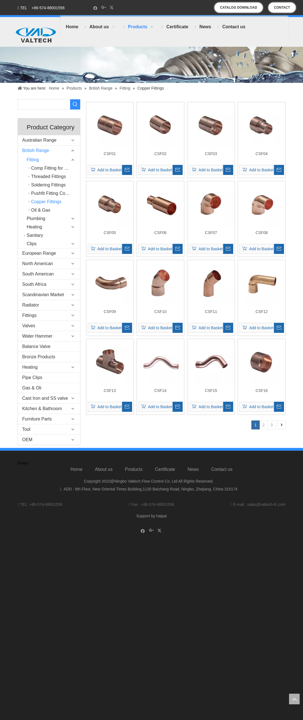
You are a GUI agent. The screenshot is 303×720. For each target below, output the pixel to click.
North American (37, 263)
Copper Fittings (46, 201)
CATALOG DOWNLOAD (238, 8)
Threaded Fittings (48, 176)
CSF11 (211, 311)
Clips (32, 243)
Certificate (165, 469)
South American (38, 274)
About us (104, 469)
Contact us (221, 469)
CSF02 (160, 153)
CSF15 (211, 390)
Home (77, 469)
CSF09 (110, 311)
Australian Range (39, 140)
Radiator (30, 305)
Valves (28, 325)
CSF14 (160, 390)
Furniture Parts (37, 419)
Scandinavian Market (43, 294)
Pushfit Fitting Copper (52, 193)
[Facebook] (95, 7)
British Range (35, 150)
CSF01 (110, 153)
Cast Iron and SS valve (45, 398)
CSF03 (211, 153)
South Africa (34, 284)
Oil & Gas (40, 210)
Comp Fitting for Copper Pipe (55, 168)
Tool (26, 429)
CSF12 (262, 311)
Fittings (29, 315)
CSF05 (110, 232)
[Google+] (103, 7)
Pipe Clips (32, 377)
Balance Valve (36, 346)
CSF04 (262, 153)
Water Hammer (37, 336)
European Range (39, 253)
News (193, 469)
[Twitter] (112, 7)
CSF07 (211, 232)
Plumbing (36, 218)
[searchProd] (44, 104)
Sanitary (35, 235)
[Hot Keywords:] (75, 104)
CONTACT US (282, 9)
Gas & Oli (31, 387)
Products (133, 469)
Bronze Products (38, 356)
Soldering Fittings (48, 185)
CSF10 (160, 311)
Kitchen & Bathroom (42, 408)
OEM (27, 439)
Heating (34, 227)
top (294, 699)
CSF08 (262, 232)
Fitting (33, 159)
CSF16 (262, 390)
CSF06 (160, 232)
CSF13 (110, 390)
